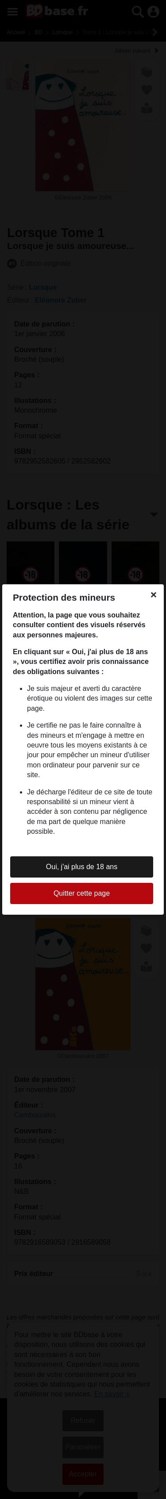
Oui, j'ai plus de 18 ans (81, 866)
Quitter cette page (82, 893)
